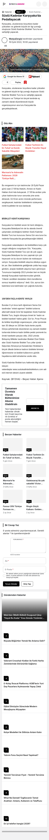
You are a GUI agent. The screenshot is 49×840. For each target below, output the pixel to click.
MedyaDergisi (15, 39)
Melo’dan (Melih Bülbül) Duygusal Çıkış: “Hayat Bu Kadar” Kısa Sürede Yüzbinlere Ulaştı (24, 618)
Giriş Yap (27, 584)
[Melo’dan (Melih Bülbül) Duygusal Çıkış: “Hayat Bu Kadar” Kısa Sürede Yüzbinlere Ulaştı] (24, 609)
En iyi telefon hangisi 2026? (17, 823)
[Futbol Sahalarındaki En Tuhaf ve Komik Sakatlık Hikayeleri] (13, 139)
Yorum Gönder (11, 584)
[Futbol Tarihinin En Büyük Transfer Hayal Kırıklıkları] (36, 139)
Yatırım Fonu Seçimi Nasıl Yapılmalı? (21, 755)
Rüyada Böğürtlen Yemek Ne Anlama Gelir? (24, 641)
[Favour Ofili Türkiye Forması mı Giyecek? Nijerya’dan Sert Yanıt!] (13, 502)
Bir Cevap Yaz (12, 525)
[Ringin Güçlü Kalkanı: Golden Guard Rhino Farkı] (36, 502)
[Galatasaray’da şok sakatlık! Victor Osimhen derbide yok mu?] (36, 476)
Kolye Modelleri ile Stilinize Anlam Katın (23, 732)
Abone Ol (35, 408)
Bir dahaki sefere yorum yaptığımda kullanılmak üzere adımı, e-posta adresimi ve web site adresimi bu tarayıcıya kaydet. (25, 575)
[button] (44, 4)
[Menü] (4, 4)
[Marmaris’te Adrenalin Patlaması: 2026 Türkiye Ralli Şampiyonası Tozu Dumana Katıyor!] (13, 167)
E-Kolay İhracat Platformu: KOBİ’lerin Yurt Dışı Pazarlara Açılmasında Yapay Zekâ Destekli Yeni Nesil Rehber (24, 686)
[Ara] (38, 4)
